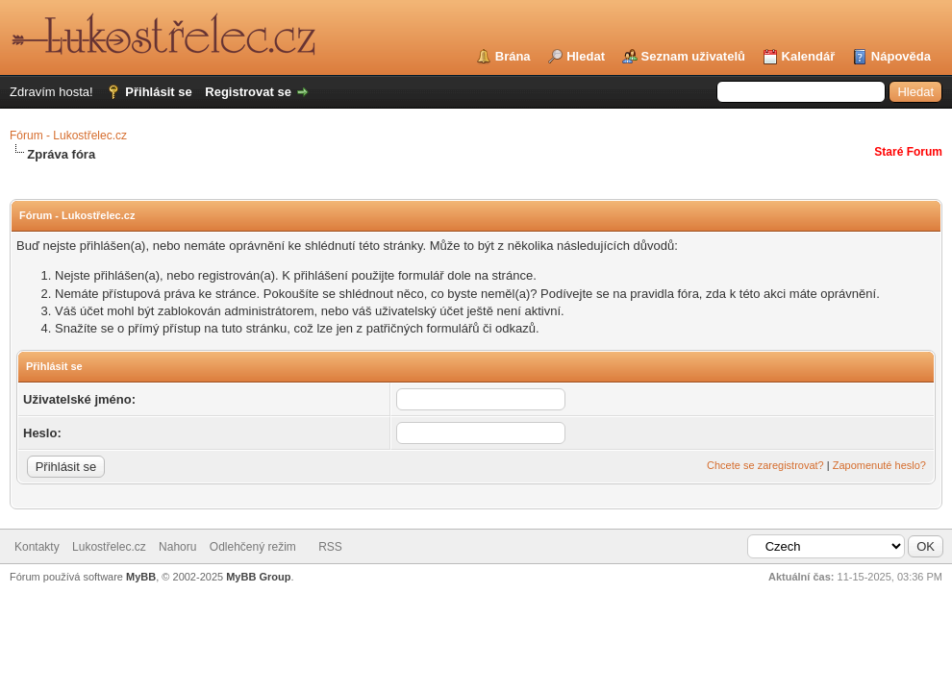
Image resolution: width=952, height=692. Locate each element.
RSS (330, 547)
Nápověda (901, 56)
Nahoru (177, 547)
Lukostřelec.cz (109, 547)
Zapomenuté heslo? (879, 465)
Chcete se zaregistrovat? (765, 465)
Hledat (585, 56)
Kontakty (37, 547)
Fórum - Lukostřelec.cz (68, 135)
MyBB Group (258, 576)
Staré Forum (908, 152)
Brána (513, 56)
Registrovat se (248, 92)
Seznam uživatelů (693, 56)
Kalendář (809, 56)
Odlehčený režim (253, 547)
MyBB (141, 576)
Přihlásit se (158, 92)
